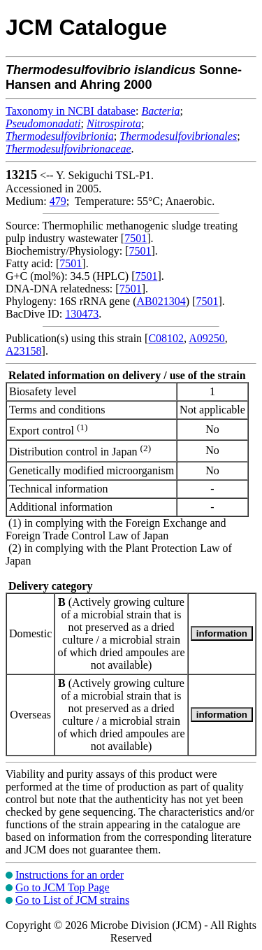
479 (58, 201)
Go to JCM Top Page (62, 887)
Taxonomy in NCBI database (71, 111)
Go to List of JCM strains (72, 900)
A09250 (207, 338)
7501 (135, 238)
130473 (82, 314)
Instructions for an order (69, 875)
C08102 (166, 338)
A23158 (24, 351)
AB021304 (161, 301)
